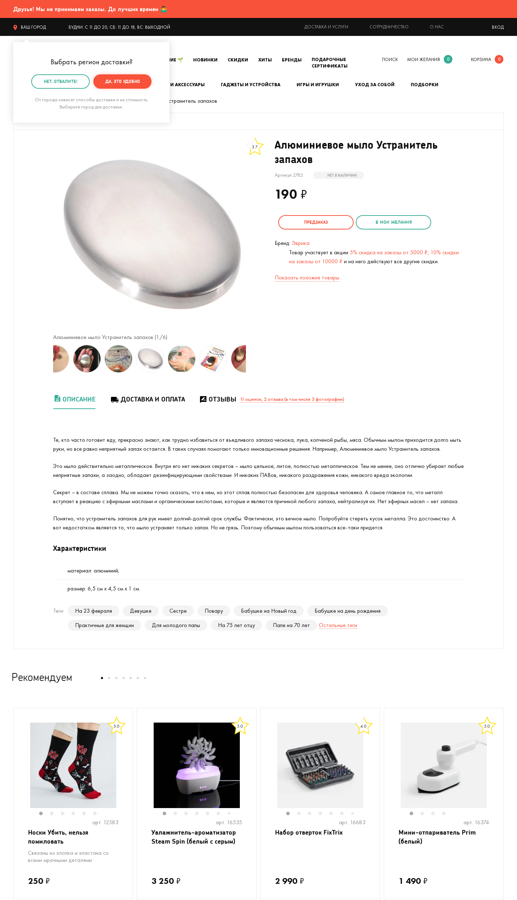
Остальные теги (338, 625)
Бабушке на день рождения (348, 610)
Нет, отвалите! (61, 81)
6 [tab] (98, 814)
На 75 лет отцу (236, 625)
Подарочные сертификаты (330, 62)
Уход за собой (375, 84)
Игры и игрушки (318, 84)
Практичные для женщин (104, 625)
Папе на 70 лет (291, 625)
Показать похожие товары (307, 277)
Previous (46, 358)
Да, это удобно (122, 81)
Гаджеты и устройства (250, 84)
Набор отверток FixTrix (309, 832)
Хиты (265, 59)
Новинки (205, 59)
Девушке (141, 610)
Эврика (300, 243)
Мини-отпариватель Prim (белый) (437, 836)
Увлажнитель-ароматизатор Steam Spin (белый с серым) (194, 836)
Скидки (238, 59)
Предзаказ (316, 222)
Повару (214, 610)
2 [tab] (55, 814)
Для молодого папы (176, 625)
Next (253, 358)
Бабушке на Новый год (269, 610)
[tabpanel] (73, 765)
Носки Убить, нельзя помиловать (58, 836)
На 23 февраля (93, 610)
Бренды (292, 59)
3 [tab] (66, 814)
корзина (481, 59)
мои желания (423, 59)
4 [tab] (77, 814)
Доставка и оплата (147, 399)
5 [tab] (88, 814)
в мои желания (394, 222)
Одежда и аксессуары (176, 84)
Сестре (178, 610)
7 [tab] (231, 814)
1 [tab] (44, 814)
